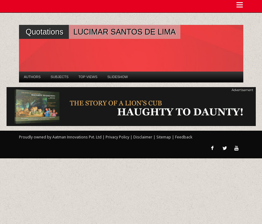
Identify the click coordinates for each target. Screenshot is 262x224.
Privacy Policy (118, 137)
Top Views (88, 77)
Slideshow (117, 77)
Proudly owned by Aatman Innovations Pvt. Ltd (60, 137)
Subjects (59, 77)
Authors (32, 77)
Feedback (183, 137)
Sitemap (164, 137)
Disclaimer (142, 137)
